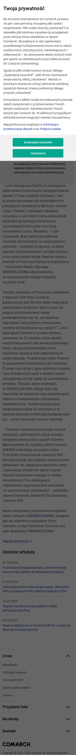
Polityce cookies (50, 129)
